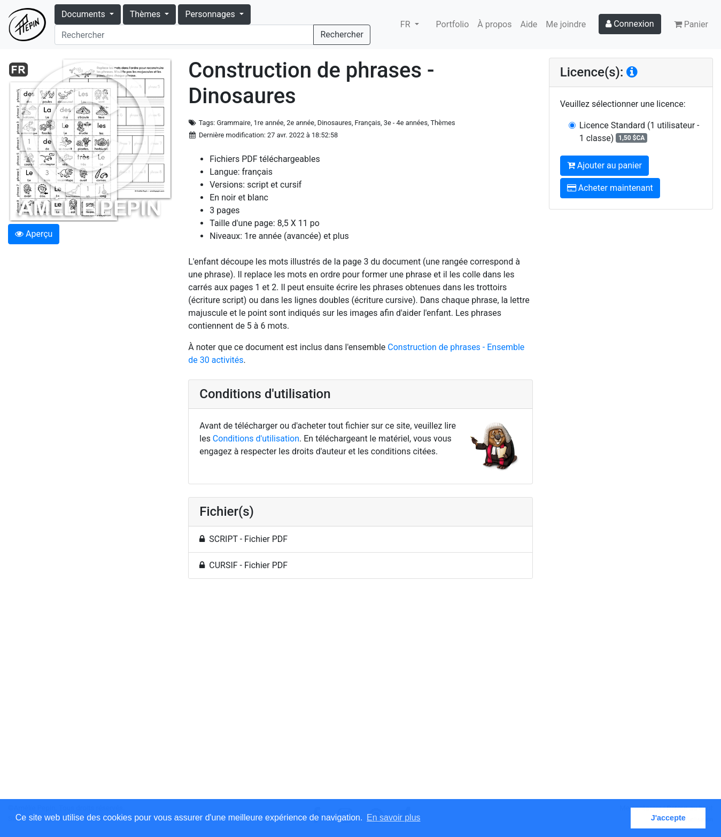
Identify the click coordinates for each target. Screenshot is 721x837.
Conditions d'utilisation (256, 438)
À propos (494, 24)
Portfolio (452, 24)
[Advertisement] (360, 695)
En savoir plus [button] (394, 817)
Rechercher (341, 34)
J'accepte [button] (668, 817)
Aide (529, 24)
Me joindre (566, 24)
